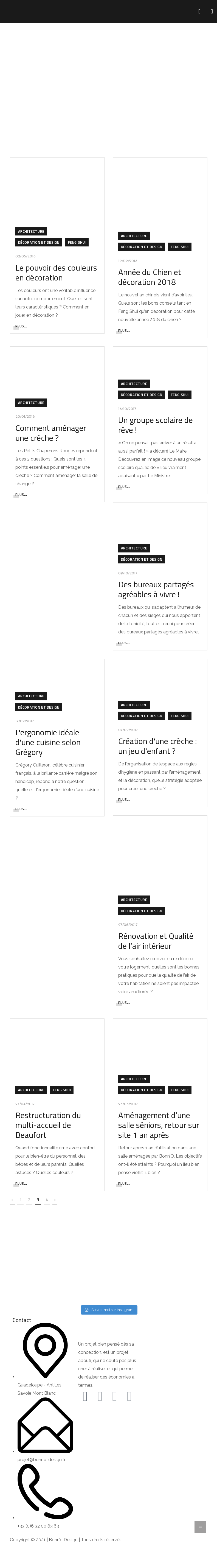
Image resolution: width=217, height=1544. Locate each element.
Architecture (31, 231)
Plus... (21, 326)
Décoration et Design (39, 242)
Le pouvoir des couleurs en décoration (56, 272)
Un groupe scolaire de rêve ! (155, 425)
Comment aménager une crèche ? (50, 433)
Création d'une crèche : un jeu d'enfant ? (157, 746)
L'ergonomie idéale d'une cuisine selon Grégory (48, 742)
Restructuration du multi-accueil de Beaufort (48, 1125)
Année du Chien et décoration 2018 (149, 277)
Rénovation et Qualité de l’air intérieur (155, 941)
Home (93, 85)
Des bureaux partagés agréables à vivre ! (156, 589)
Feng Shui (77, 242)
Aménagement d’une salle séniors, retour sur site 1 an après (158, 1125)
